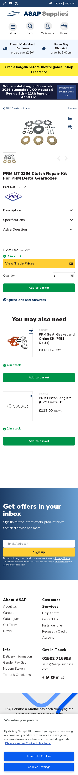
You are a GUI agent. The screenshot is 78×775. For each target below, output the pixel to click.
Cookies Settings (39, 767)
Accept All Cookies (39, 756)
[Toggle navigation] (12, 28)
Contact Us (50, 619)
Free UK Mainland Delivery (22, 49)
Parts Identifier (52, 625)
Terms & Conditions (17, 675)
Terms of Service (11, 564)
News (7, 631)
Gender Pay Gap (14, 662)
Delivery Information (17, 656)
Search (30, 28)
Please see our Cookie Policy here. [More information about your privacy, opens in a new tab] (28, 743)
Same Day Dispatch (61, 49)
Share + (72, 108)
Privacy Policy (61, 561)
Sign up (39, 552)
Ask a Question (15, 229)
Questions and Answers (24, 300)
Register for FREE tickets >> (66, 91)
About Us (10, 606)
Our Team (10, 625)
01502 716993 (56, 658)
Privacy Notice (62, 558)
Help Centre (50, 613)
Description (12, 210)
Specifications (14, 220)
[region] (39, 744)
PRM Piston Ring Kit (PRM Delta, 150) (55, 400)
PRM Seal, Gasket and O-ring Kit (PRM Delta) (57, 338)
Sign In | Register (62, 3)
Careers (8, 612)
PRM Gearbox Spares (18, 108)
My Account (48, 28)
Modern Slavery (14, 668)
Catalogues (11, 619)
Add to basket (39, 288)
